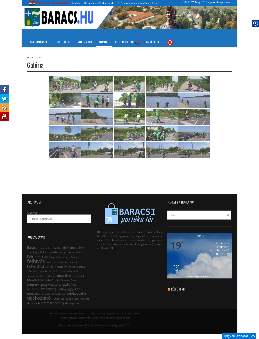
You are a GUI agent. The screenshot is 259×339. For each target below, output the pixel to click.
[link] (48, 3)
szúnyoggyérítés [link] (70, 294)
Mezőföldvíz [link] (35, 285)
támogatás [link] (58, 303)
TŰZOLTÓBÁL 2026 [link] (42, 54)
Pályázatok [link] (153, 42)
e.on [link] (29, 257)
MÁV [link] (49, 285)
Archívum (32, 217)
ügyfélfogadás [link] (70, 308)
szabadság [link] (48, 294)
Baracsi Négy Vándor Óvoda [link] (99, 3)
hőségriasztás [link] (77, 271)
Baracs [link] (104, 42)
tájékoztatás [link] (77, 298)
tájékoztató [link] (39, 303)
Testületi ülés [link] (58, 299)
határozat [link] (73, 267)
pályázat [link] (70, 289)
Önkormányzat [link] (40, 42)
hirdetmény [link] (59, 272)
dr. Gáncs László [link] (74, 253)
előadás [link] (70, 257)
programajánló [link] (51, 290)
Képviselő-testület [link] (69, 276)
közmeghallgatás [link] (47, 281)
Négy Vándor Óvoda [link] (66, 285)
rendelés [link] (33, 294)
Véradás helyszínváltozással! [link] (130, 54)
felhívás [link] (36, 266)
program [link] (33, 290)
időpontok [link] (32, 276)
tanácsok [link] (46, 299)
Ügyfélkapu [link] (63, 42)
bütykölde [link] (56, 253)
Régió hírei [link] (178, 294)
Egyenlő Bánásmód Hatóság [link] (49, 257)
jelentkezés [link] (45, 276)
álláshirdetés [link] (33, 308)
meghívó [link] (64, 280)
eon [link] (79, 257)
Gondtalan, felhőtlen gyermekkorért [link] (180, 54)
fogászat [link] (51, 267)
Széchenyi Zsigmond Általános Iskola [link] (137, 3)
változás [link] (84, 303)
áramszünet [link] (51, 308)
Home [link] (30, 62)
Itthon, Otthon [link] (127, 42)
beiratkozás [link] (44, 253)
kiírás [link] (55, 276)
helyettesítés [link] (38, 271)
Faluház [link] (76, 3)
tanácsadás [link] (33, 298)
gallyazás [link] (62, 267)
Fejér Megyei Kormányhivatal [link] (60, 262)
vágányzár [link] (72, 303)
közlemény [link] (32, 281)
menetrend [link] (78, 281)
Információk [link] (85, 42)
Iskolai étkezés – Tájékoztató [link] (83, 54)
